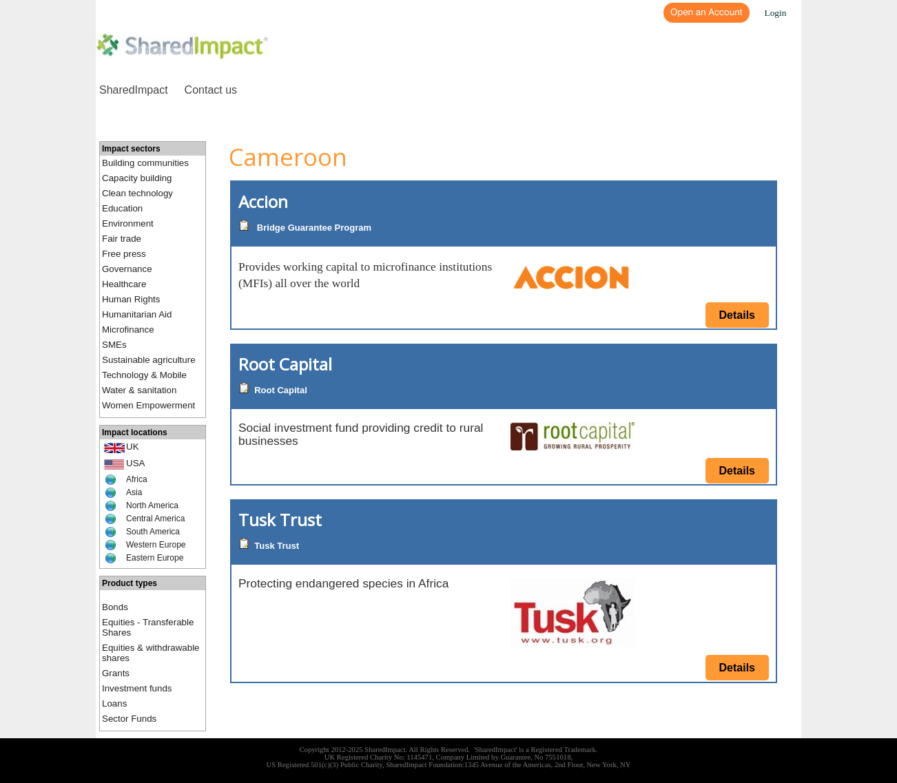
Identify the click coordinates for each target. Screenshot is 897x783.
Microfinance (128, 329)
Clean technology (137, 193)
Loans (114, 703)
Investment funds (137, 688)
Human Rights (131, 299)
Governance (127, 269)
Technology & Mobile (144, 375)
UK (132, 446)
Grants (116, 673)
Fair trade (121, 238)
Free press (124, 254)
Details (737, 315)
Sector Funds (129, 718)
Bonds (115, 607)
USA (135, 463)
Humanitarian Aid (137, 314)
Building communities (145, 163)
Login (776, 13)
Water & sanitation (139, 390)
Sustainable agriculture (149, 360)
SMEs (114, 345)
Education (122, 208)
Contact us (211, 90)
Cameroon (288, 156)
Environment (128, 223)
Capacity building (137, 178)
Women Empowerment (148, 405)
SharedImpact (133, 90)
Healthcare (124, 284)
